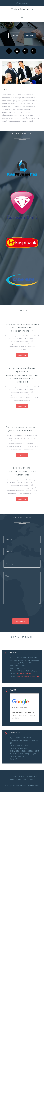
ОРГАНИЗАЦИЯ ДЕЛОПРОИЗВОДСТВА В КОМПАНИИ (22, 471)
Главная (12, 776)
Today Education (22, 9)
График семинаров (17, 779)
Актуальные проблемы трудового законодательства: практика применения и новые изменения (22, 375)
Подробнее (22, 355)
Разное (32, 779)
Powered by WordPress (15, 785)
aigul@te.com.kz (23, 673)
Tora (37, 785)
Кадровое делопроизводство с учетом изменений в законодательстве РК (22, 327)
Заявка (30, 35)
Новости (31, 776)
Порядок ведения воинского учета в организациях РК (22, 429)
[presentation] (19, 613)
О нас (22, 776)
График (14, 35)
